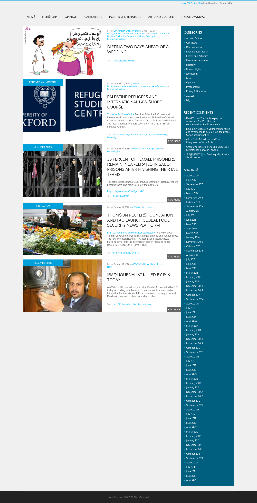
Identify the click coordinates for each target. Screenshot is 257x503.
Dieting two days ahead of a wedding (138, 49)
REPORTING (134, 252)
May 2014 (191, 316)
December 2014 (194, 285)
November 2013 (194, 343)
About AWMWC (193, 17)
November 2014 (194, 290)
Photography (193, 86)
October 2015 (193, 246)
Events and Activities (197, 56)
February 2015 (193, 277)
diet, (125, 60)
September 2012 (194, 405)
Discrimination (194, 47)
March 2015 (192, 272)
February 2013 (193, 383)
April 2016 (191, 228)
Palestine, (141, 134)
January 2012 (192, 440)
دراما (188, 100)
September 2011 (194, 458)
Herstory (50, 17)
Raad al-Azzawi (144, 304)
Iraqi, (114, 304)
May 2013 (191, 369)
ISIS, (120, 304)
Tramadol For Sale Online (120, 114)
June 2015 (191, 263)
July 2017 (190, 188)
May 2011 (191, 475)
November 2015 (194, 241)
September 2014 (195, 299)
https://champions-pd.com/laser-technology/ (131, 232)
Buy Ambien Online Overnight (127, 31)
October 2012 (193, 400)
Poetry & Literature (125, 17)
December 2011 (194, 444)
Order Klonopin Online (151, 148)
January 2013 (192, 387)
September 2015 (195, 250)
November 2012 (194, 396)
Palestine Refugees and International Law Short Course (134, 102)
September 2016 (195, 206)
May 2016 (191, 224)
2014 (199, 3)
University (111, 137)
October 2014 (193, 294)
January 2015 (192, 281)
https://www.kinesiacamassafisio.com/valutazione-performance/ (137, 86)
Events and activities (197, 60)
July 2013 (190, 361)
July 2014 (190, 308)
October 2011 (193, 453)
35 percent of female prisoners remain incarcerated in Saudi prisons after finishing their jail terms (142, 166)
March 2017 (192, 193)
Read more (174, 141)
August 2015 (192, 255)
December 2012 (194, 391)
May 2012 (191, 422)
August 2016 (192, 210)
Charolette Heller (195, 146)
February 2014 (193, 330)
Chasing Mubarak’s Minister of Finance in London (207, 148)
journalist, (126, 304)
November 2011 (194, 449)
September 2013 (194, 352)
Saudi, (119, 196)
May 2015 (191, 268)
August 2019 (192, 175)
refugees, (150, 134)
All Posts (192, 3)
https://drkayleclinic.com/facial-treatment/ (127, 33)
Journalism (148, 207)
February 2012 (193, 436)
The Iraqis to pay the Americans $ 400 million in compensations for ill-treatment (204, 121)
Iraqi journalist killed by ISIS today (138, 277)
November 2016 (194, 197)
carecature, (117, 60)
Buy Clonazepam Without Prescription (139, 36)
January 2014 (193, 334)
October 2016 (193, 202)
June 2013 (191, 365)
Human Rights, (150, 264)
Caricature (93, 17)
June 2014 (191, 312)
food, (114, 252)
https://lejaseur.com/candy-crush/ (125, 191)
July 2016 (190, 215)
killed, (134, 304)
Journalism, (123, 252)
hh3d (189, 128)
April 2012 (191, 427)
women (131, 60)
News (30, 17)
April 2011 (191, 480)
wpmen (125, 196)
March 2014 (192, 325)
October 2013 (193, 347)
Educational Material (116, 39)
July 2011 (190, 466)
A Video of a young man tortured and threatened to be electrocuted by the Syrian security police (208, 131)
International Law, (120, 134)
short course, (161, 134)
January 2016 (193, 237)
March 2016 (192, 232)
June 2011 (191, 471)
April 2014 (191, 321)
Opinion (71, 17)
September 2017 (194, 184)
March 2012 (192, 431)
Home (183, 3)
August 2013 (192, 356)
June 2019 (191, 179)
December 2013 (194, 338)
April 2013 (191, 374)
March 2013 (192, 378)
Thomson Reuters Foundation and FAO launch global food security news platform (140, 220)
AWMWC (154, 33)
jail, (114, 196)
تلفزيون (190, 95)
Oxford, (132, 134)
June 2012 (191, 418)
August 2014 (192, 303)
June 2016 (191, 219)
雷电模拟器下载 (194, 154)
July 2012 (190, 413)
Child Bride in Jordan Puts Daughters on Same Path (203, 141)
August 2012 (192, 409)
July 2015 (190, 259)
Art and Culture (161, 17)
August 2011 (192, 462)
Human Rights (113, 151)
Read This (191, 118)
